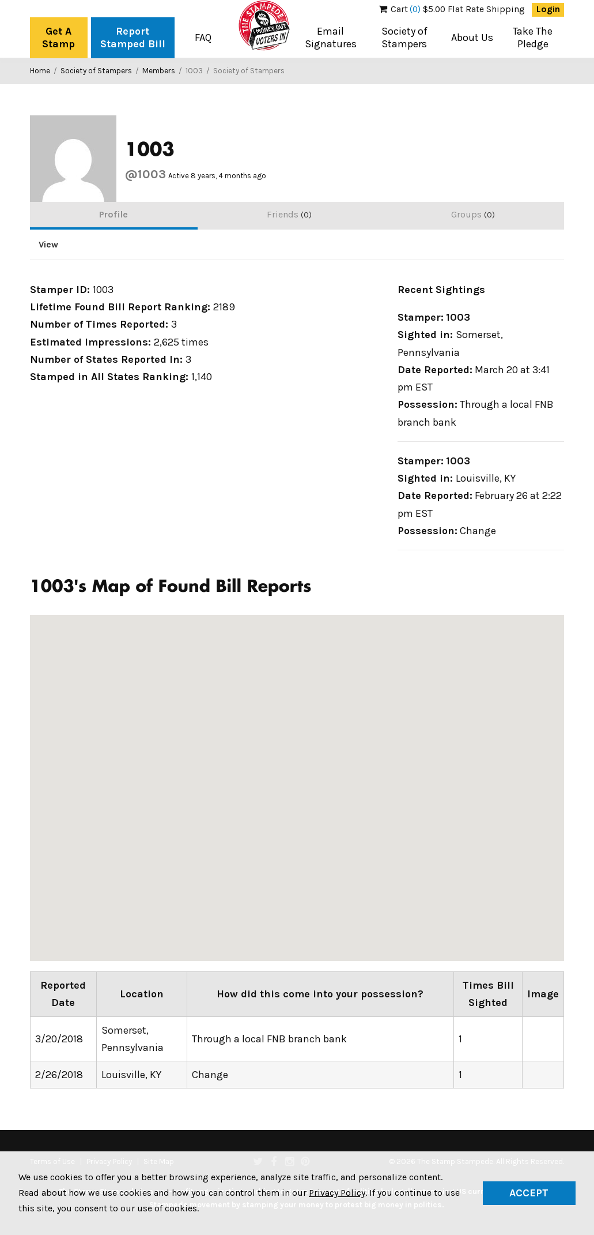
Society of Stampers (404, 37)
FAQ (203, 37)
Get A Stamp (58, 37)
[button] (361, 775)
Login (548, 9)
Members (158, 70)
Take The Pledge (533, 37)
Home (40, 70)
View (48, 244)
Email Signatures (331, 37)
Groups (473, 214)
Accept (528, 1193)
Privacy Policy (337, 1192)
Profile (113, 214)
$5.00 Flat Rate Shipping (452, 9)
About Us (472, 37)
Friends (289, 214)
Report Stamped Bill (132, 37)
